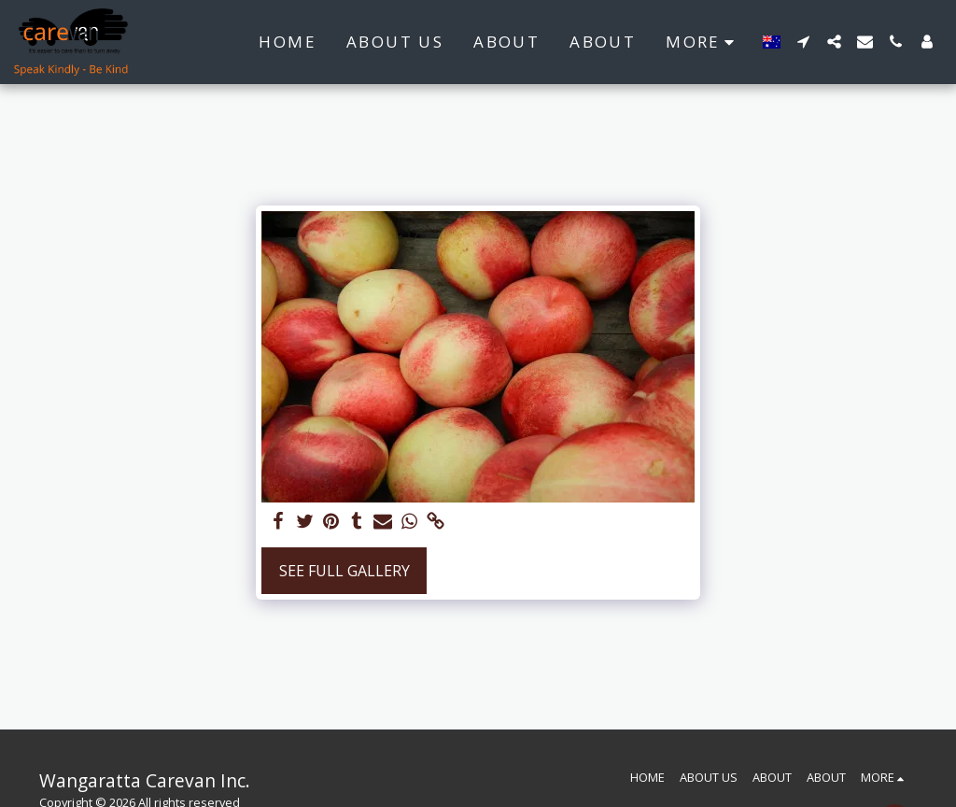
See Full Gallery (344, 570)
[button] (803, 42)
